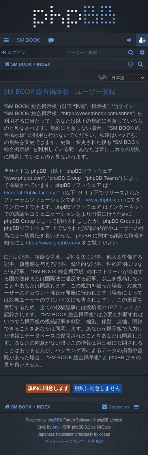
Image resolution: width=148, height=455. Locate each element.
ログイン (16, 52)
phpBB (54, 420)
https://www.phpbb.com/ (53, 243)
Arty (56, 427)
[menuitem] (140, 64)
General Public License (30, 193)
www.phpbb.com (105, 200)
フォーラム (52, 41)
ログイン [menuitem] (131, 41)
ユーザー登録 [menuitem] (144, 41)
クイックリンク (7, 41)
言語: (102, 77)
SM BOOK (28, 39)
